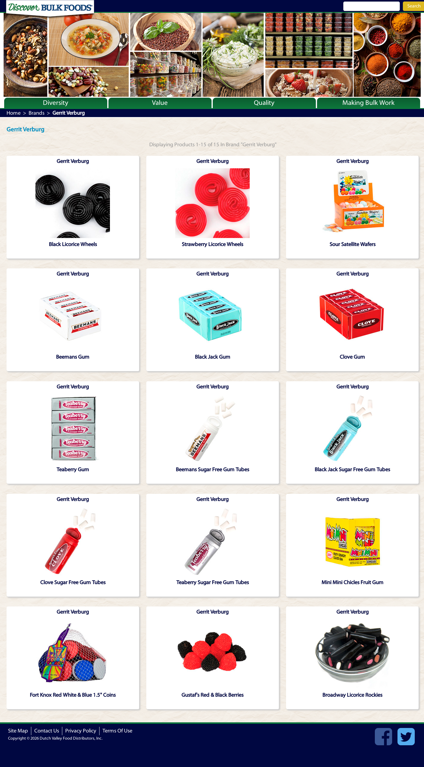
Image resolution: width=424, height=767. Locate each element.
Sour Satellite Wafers (352, 244)
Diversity (55, 103)
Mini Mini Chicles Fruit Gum (352, 582)
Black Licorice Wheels (73, 244)
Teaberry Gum (73, 469)
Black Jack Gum (212, 357)
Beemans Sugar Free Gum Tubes (212, 469)
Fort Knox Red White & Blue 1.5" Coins (73, 695)
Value (160, 103)
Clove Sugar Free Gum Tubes (72, 582)
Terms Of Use (117, 731)
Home (14, 113)
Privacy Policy (80, 731)
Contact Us (46, 731)
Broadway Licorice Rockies (352, 695)
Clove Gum (352, 357)
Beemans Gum (72, 357)
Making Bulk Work (368, 103)
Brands (36, 113)
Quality (264, 103)
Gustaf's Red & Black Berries (212, 695)
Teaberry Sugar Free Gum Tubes (212, 582)
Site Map (18, 731)
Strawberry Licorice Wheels (212, 244)
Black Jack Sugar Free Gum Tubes (352, 469)
